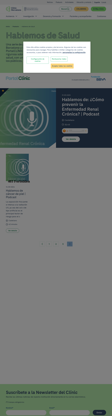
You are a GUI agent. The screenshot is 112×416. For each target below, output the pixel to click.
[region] (56, 57)
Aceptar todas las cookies (62, 66)
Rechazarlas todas (59, 59)
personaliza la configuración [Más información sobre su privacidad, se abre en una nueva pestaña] (74, 52)
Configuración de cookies (37, 60)
